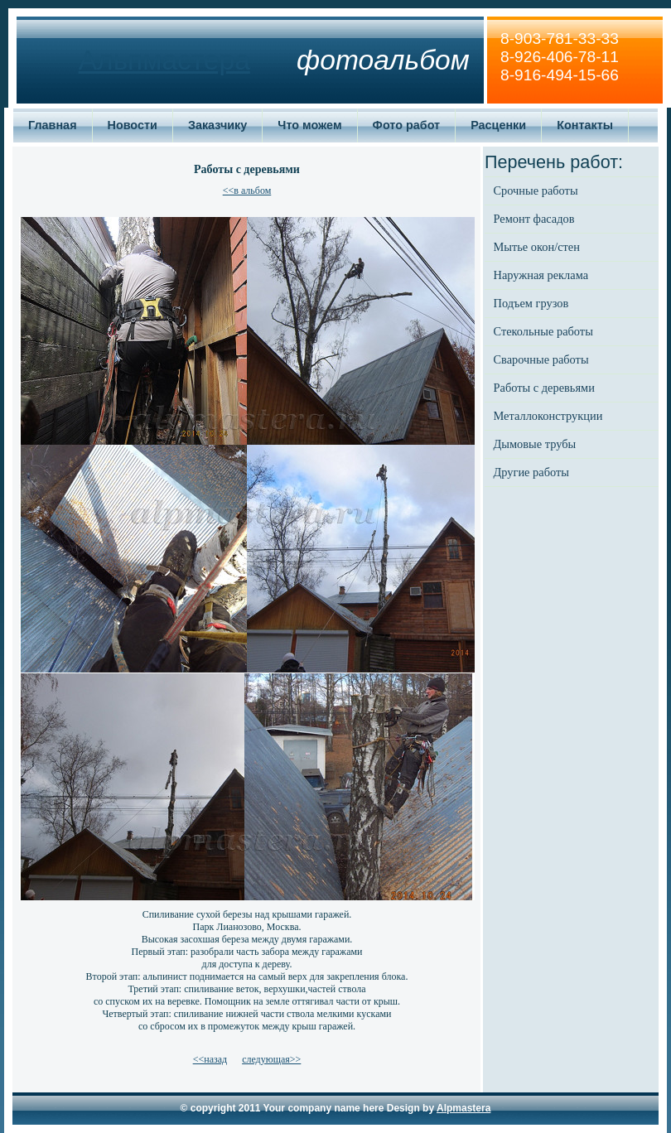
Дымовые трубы (535, 444)
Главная (52, 125)
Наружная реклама (541, 275)
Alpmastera (463, 1108)
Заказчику (217, 125)
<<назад (210, 1059)
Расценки (498, 125)
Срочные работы (536, 190)
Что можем (309, 125)
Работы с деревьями (544, 387)
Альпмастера (164, 60)
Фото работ (407, 125)
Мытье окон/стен (537, 246)
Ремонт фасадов (534, 218)
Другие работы (531, 472)
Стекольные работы (543, 331)
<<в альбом (247, 190)
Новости (132, 125)
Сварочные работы (541, 359)
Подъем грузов (531, 303)
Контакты (585, 125)
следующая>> (271, 1059)
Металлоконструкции (548, 415)
